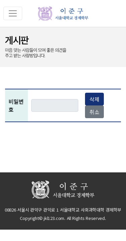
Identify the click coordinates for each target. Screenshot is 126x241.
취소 (94, 112)
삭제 (94, 99)
